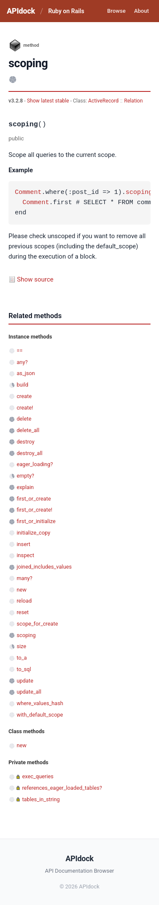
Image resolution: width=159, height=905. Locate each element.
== (19, 350)
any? (22, 362)
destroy (25, 441)
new (21, 589)
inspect (25, 555)
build (22, 384)
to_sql (24, 669)
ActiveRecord (103, 101)
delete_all (28, 430)
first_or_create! (34, 510)
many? (24, 578)
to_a (22, 658)
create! (25, 407)
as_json (26, 373)
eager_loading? (35, 464)
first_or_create (34, 498)
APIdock (21, 10)
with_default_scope (40, 714)
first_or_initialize (36, 521)
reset (22, 612)
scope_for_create (37, 623)
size (21, 646)
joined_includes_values (44, 566)
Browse (116, 11)
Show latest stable (48, 101)
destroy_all (29, 453)
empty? (25, 475)
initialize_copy (33, 532)
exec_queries (37, 776)
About (141, 11)
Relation (133, 101)
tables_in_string (41, 799)
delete (24, 419)
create (24, 396)
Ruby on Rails (66, 11)
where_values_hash (40, 703)
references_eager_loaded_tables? (62, 788)
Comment (28, 192)
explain (25, 487)
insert (23, 544)
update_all (29, 692)
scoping (139, 192)
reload (24, 601)
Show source (35, 279)
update (25, 680)
